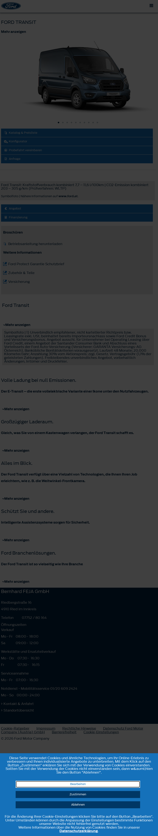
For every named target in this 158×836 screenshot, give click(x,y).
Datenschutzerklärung (78, 830)
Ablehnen (78, 805)
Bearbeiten (78, 784)
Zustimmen (78, 794)
